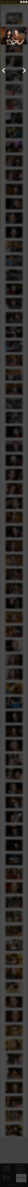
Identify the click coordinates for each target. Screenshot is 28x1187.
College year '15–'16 (9, 2)
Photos (2, 2)
